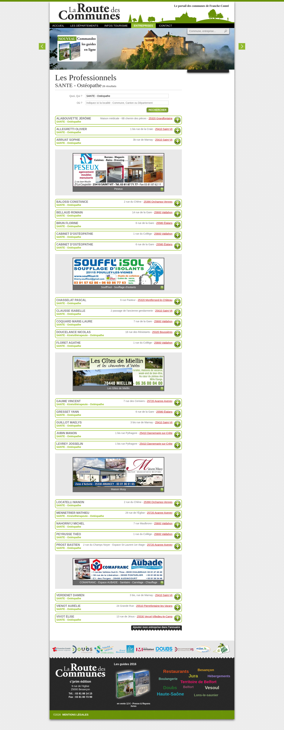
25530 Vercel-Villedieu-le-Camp (154, 616)
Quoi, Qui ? (75, 96)
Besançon (206, 670)
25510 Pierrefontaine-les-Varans (154, 605)
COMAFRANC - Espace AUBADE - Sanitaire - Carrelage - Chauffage (118, 571)
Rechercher (157, 109)
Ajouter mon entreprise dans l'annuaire (156, 627)
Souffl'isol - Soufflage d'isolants (118, 273)
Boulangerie (168, 679)
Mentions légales (75, 714)
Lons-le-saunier (206, 695)
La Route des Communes (89, 12)
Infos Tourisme (116, 25)
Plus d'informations (177, 120)
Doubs (170, 687)
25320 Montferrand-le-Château (155, 300)
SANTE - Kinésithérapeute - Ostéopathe (80, 335)
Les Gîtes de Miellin (118, 373)
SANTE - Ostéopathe (68, 121)
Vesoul (212, 687)
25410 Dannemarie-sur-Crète (155, 433)
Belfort (188, 687)
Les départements (84, 25)
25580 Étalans (164, 223)
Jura (193, 675)
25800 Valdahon (163, 212)
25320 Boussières (162, 332)
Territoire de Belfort (198, 682)
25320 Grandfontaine (160, 118)
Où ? (79, 102)
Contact (165, 25)
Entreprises (143, 25)
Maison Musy (118, 474)
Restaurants (176, 671)
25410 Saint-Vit (163, 129)
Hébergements (219, 676)
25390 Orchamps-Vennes (158, 201)
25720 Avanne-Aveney (159, 401)
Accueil (58, 25)
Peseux (118, 171)
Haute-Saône (170, 694)
